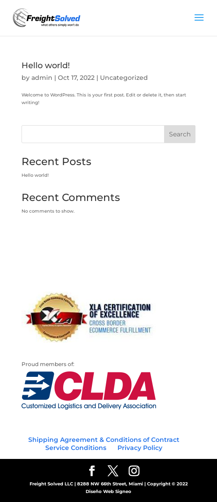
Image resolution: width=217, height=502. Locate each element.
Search (180, 134)
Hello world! (46, 65)
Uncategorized (124, 78)
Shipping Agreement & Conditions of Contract (103, 440)
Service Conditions (75, 448)
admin (41, 78)
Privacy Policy (139, 448)
